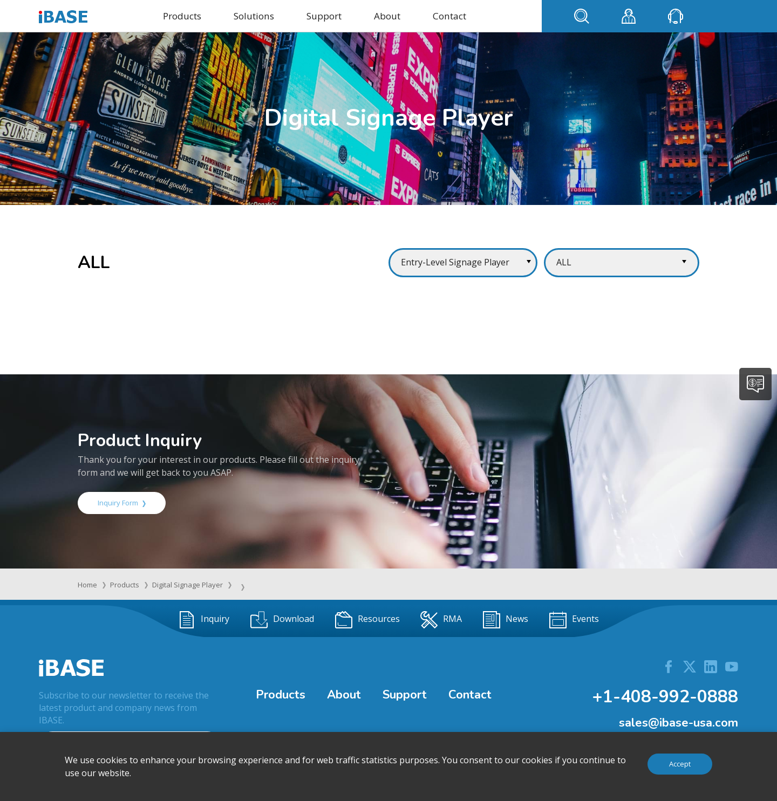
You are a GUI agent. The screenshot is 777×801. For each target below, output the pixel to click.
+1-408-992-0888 (665, 696)
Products (182, 16)
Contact (449, 16)
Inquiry (203, 619)
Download (282, 619)
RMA (441, 619)
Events (574, 619)
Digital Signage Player (187, 585)
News (505, 619)
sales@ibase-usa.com (678, 723)
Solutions (254, 16)
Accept (680, 764)
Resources (367, 619)
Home (87, 585)
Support (324, 16)
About (387, 16)
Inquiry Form (122, 503)
